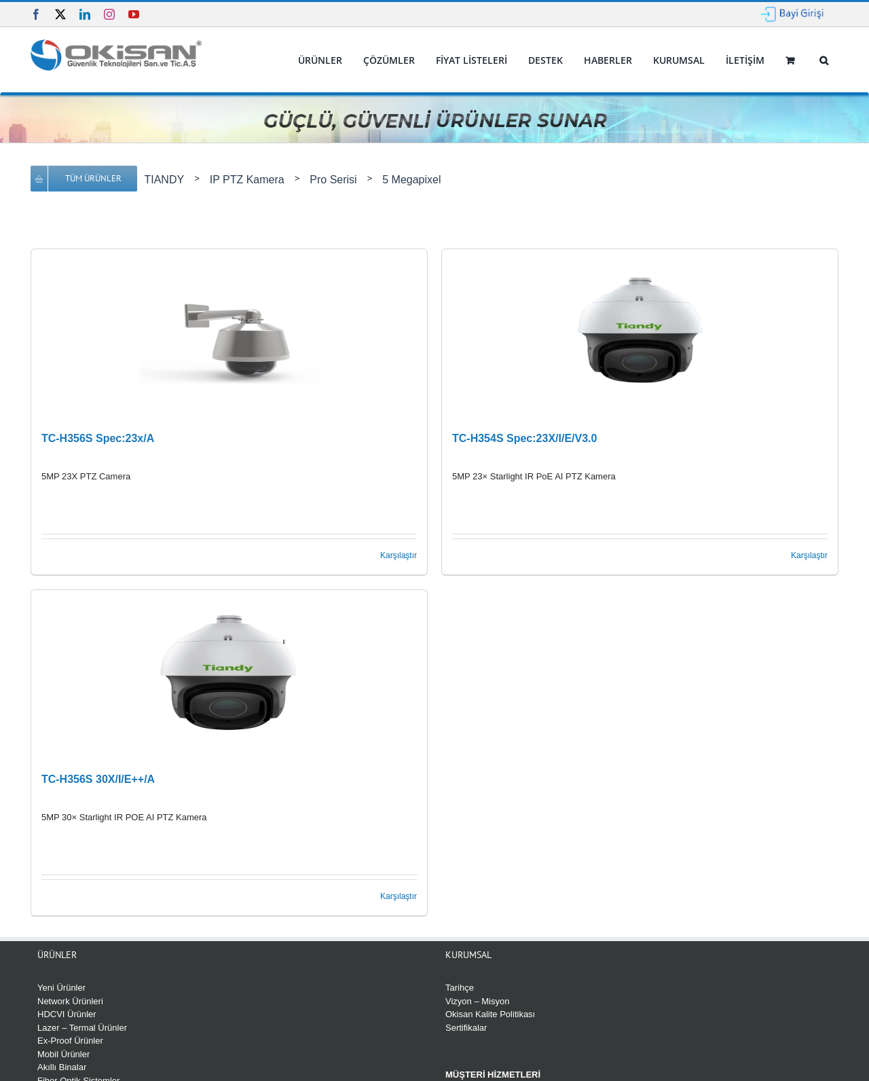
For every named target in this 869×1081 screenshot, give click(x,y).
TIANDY (164, 179)
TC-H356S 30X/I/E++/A (98, 779)
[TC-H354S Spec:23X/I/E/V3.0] (640, 334)
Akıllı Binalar (61, 1067)
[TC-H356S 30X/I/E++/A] (229, 675)
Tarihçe (459, 988)
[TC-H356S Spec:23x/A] (229, 334)
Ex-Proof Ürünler (70, 1041)
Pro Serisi (333, 179)
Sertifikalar (466, 1028)
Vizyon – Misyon (477, 1001)
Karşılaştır (398, 555)
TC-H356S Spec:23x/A (97, 438)
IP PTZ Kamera (247, 179)
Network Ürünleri (70, 1001)
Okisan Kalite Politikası (490, 1014)
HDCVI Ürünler (66, 1014)
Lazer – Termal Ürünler (82, 1028)
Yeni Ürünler (61, 988)
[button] (823, 60)
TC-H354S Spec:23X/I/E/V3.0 (524, 438)
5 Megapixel (411, 179)
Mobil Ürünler (63, 1054)
